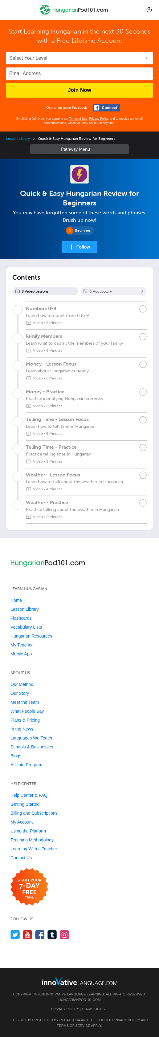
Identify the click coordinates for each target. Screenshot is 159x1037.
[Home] (74, 14)
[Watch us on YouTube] (27, 934)
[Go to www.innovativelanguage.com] (79, 981)
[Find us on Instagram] (64, 934)
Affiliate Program (26, 764)
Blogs (15, 755)
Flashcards (20, 618)
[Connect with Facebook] (106, 107)
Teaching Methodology (32, 839)
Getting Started (24, 804)
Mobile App (21, 653)
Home (16, 600)
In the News (21, 729)
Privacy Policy (98, 118)
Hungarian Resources (31, 636)
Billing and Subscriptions (34, 813)
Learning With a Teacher (33, 848)
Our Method (21, 684)
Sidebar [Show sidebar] (79, 149)
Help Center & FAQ (28, 795)
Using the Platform (28, 830)
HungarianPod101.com (80, 1000)
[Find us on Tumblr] (52, 934)
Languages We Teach (31, 737)
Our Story (19, 693)
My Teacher (21, 644)
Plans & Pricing (25, 720)
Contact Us (21, 857)
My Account (21, 822)
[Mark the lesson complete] (143, 309)
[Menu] (10, 10)
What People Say (27, 711)
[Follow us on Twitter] (15, 934)
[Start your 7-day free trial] (29, 887)
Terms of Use (78, 118)
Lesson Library (18, 138)
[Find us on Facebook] (40, 934)
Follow (83, 247)
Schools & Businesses (31, 746)
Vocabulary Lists (26, 627)
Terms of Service (73, 1025)
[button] (149, 10)
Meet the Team (24, 702)
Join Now (79, 90)
